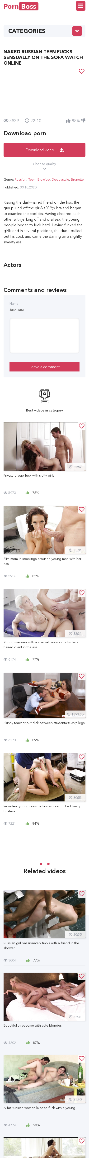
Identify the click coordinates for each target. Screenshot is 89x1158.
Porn (21, 6)
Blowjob (43, 179)
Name (13, 303)
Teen (32, 179)
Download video (45, 150)
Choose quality (44, 166)
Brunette (77, 179)
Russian (20, 179)
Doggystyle (60, 179)
